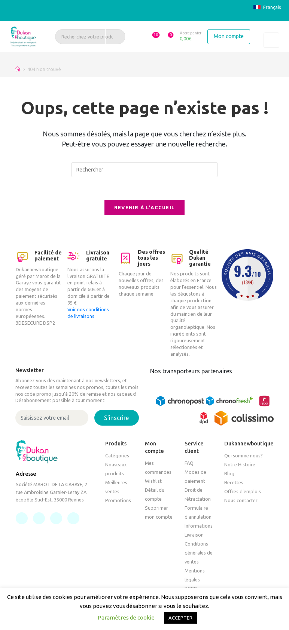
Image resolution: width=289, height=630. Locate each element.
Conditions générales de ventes (199, 552)
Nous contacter (241, 500)
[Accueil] (17, 69)
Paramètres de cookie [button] (126, 617)
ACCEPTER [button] (180, 617)
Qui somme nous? (243, 455)
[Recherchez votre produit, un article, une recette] (90, 36)
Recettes (233, 482)
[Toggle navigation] (271, 40)
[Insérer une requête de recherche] (144, 169)
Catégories (117, 455)
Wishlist (153, 481)
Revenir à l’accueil (144, 207)
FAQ (189, 463)
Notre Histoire (239, 464)
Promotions (118, 500)
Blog (229, 473)
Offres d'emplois (242, 491)
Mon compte (229, 36)
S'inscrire (116, 417)
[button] (152, 36)
